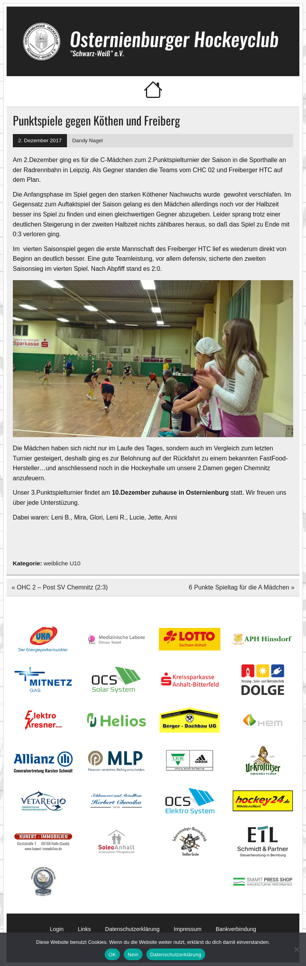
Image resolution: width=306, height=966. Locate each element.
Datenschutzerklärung (132, 929)
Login (56, 929)
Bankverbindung (236, 929)
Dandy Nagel (87, 140)
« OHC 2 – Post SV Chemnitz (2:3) (60, 587)
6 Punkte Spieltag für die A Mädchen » (241, 587)
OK (112, 954)
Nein (133, 954)
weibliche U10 (62, 563)
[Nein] (296, 949)
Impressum (187, 929)
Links (84, 929)
